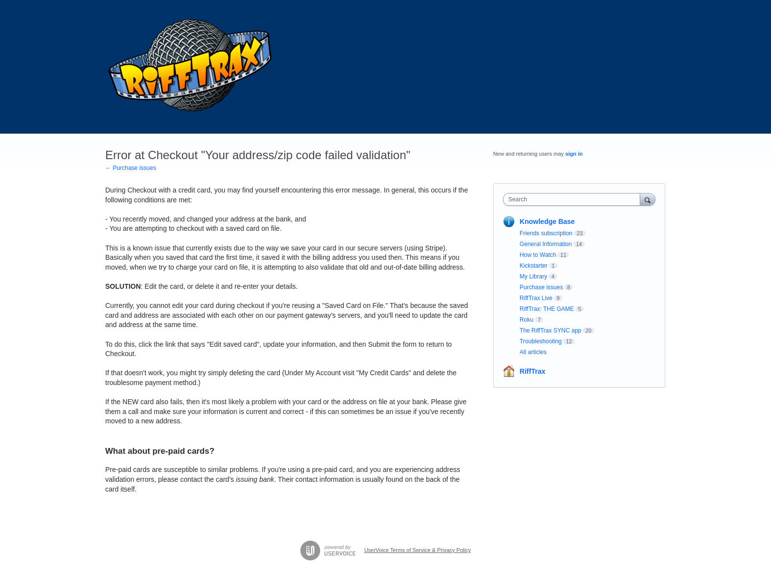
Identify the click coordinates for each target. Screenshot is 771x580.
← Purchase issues (130, 168)
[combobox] (574, 199)
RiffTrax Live (536, 298)
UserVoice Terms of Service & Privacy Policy (417, 550)
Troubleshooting (541, 341)
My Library (533, 276)
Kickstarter (534, 265)
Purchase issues (541, 287)
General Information (546, 244)
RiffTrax (532, 371)
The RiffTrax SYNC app (550, 330)
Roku (527, 319)
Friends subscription (546, 233)
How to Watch (538, 254)
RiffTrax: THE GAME (547, 308)
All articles (533, 352)
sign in (574, 154)
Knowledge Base (547, 221)
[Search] (647, 199)
